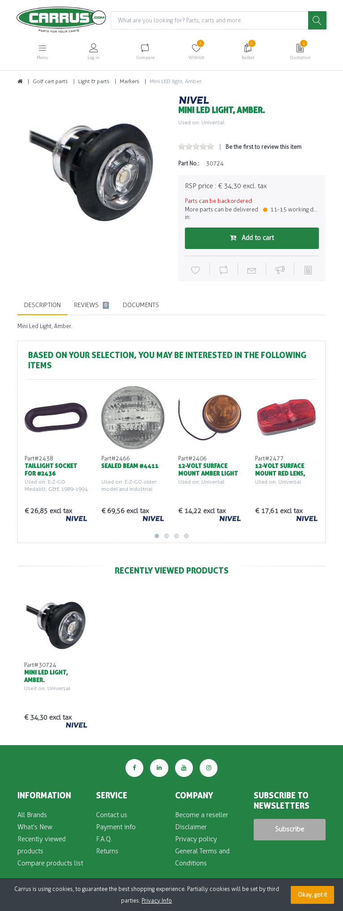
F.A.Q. (104, 839)
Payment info (116, 827)
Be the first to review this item (263, 146)
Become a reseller (201, 815)
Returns (107, 851)
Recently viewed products (41, 845)
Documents (141, 305)
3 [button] (176, 536)
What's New (34, 827)
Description (42, 305)
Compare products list (50, 863)
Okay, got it (312, 894)
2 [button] (166, 536)
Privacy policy (196, 839)
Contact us (111, 815)
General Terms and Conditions (202, 857)
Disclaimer (191, 827)
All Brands (32, 815)
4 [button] (186, 536)
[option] (91, 169)
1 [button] (157, 536)
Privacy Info (157, 900)
